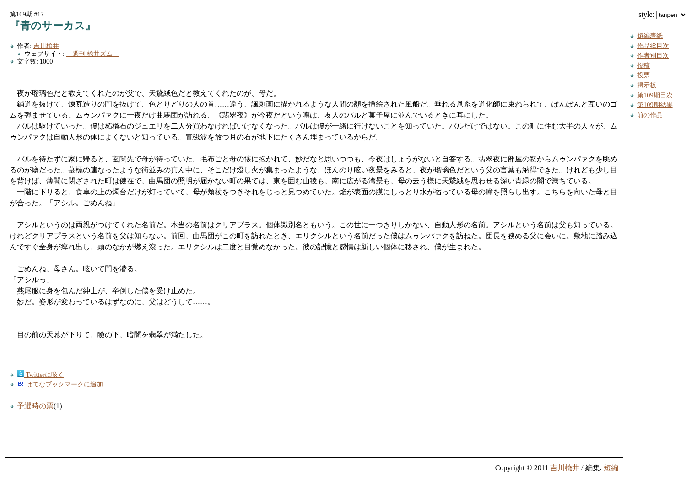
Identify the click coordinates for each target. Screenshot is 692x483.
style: (662, 14)
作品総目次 (653, 45)
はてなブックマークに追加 (60, 384)
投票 (643, 75)
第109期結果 (655, 104)
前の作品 (650, 114)
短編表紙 (650, 35)
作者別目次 (653, 55)
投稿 (643, 65)
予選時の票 (35, 406)
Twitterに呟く (40, 374)
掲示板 (646, 85)
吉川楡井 (46, 45)
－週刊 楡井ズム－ (92, 53)
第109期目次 (655, 95)
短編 (611, 468)
